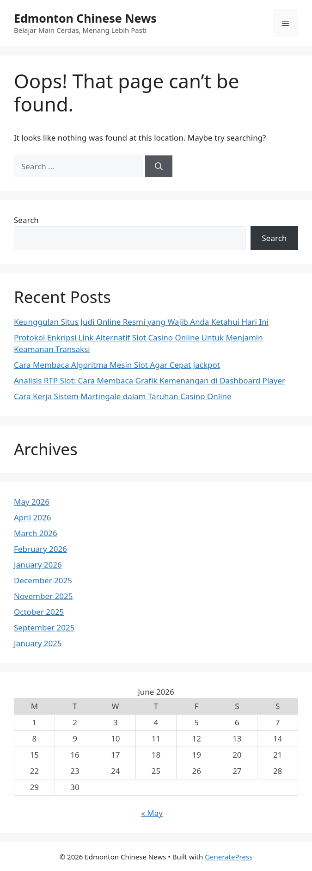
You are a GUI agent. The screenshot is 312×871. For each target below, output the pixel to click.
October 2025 (39, 611)
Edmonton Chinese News (85, 18)
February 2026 (40, 549)
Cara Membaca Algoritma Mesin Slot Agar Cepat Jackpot (117, 364)
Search (26, 220)
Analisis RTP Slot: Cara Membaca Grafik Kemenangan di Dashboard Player (149, 380)
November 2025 (43, 596)
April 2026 (32, 517)
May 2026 (31, 501)
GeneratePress (228, 856)
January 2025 (38, 643)
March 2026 (35, 533)
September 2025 (44, 627)
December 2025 (43, 580)
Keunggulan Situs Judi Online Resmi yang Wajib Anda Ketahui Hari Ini (141, 321)
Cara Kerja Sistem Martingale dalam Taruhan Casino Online (123, 396)
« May (152, 813)
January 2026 (38, 564)
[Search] (158, 166)
